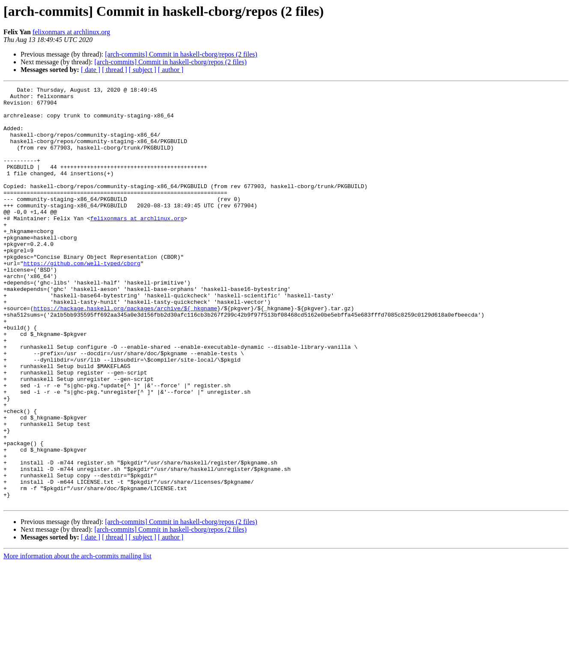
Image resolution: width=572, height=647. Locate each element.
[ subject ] (142, 69)
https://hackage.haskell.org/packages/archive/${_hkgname (125, 353)
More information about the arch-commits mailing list (77, 639)
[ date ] (90, 69)
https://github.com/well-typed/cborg (82, 299)
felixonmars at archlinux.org (71, 32)
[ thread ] (114, 69)
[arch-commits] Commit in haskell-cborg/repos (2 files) (181, 54)
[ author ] (171, 69)
